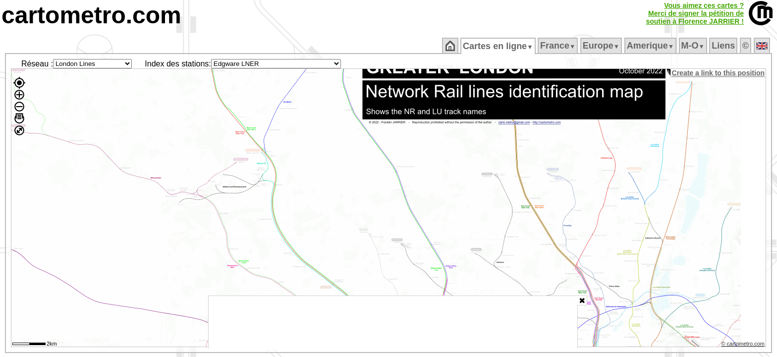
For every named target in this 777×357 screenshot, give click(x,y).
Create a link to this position (718, 73)
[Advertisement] (393, 322)
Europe (601, 46)
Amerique (650, 46)
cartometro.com (91, 15)
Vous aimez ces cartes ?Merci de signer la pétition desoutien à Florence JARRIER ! (695, 13)
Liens (724, 46)
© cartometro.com (744, 345)
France (558, 46)
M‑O (693, 46)
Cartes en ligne (499, 46)
